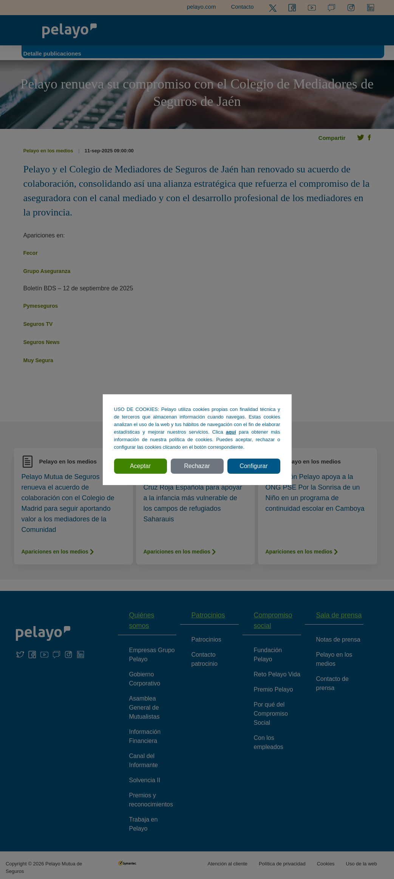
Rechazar (197, 466)
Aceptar (140, 466)
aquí (231, 432)
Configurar (253, 466)
